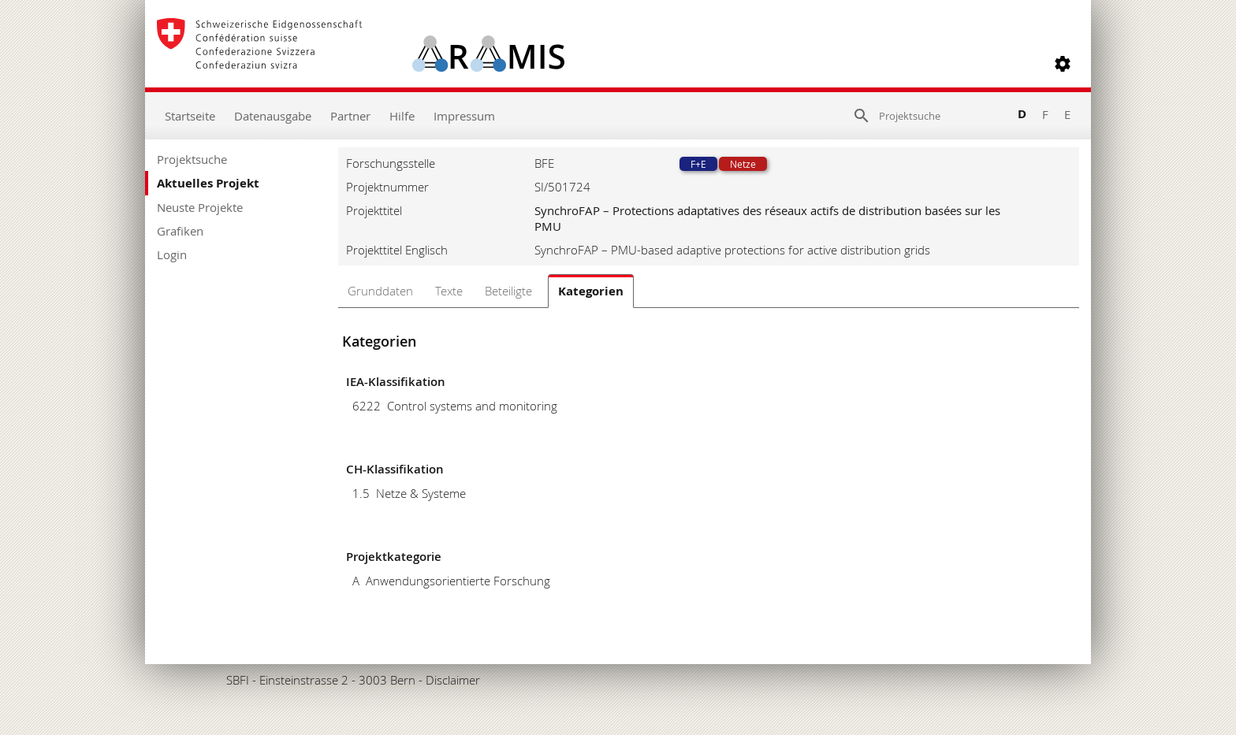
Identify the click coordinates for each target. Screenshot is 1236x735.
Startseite (190, 116)
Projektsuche (192, 159)
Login (172, 254)
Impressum (464, 116)
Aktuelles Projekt (208, 183)
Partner (350, 116)
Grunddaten (380, 291)
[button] (1063, 64)
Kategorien (591, 291)
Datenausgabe (272, 116)
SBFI (237, 680)
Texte (449, 291)
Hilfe (402, 116)
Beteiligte (508, 291)
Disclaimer (453, 680)
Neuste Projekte (200, 207)
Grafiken (180, 231)
